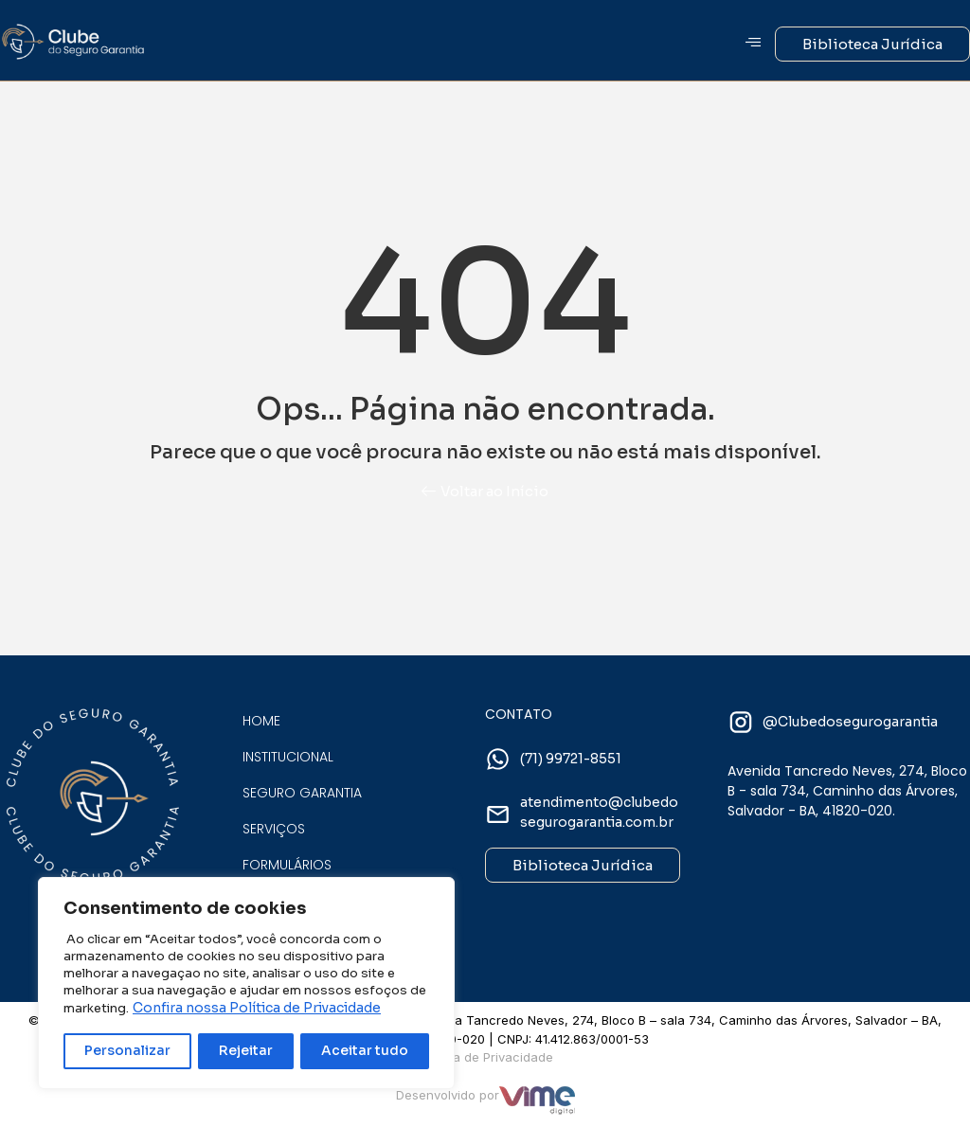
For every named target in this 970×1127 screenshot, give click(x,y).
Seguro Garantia (302, 792)
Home (261, 720)
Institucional (287, 756)
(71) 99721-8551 (570, 758)
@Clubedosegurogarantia (850, 721)
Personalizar (127, 1051)
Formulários (287, 864)
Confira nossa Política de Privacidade (257, 1008)
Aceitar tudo (365, 1051)
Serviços (273, 828)
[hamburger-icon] (753, 43)
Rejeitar (246, 1051)
